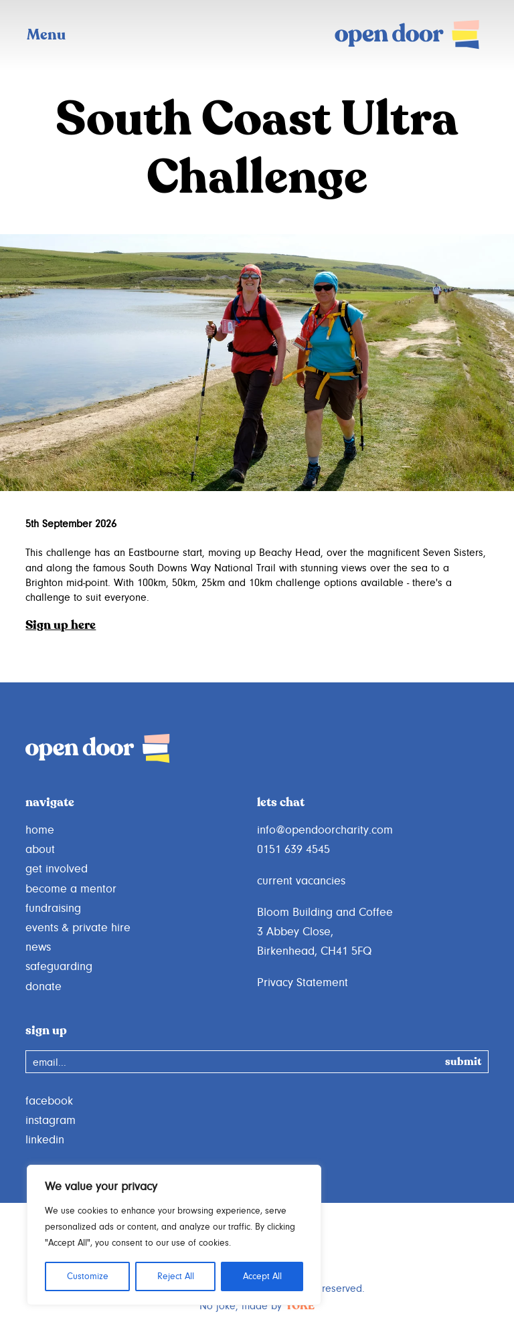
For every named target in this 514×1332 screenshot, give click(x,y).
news (38, 947)
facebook (49, 1101)
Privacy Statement (302, 982)
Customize (87, 1276)
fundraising (53, 908)
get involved (56, 869)
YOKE (300, 1306)
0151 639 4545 (293, 849)
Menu (46, 35)
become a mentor (70, 889)
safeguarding (58, 966)
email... (49, 1062)
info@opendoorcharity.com (325, 830)
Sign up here (60, 626)
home (39, 830)
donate (43, 986)
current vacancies (301, 881)
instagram (50, 1120)
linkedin (44, 1140)
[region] (174, 1235)
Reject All (175, 1276)
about (40, 849)
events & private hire (78, 928)
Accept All (262, 1276)
